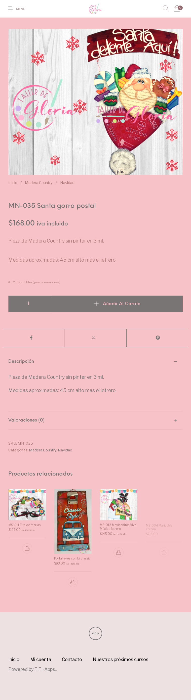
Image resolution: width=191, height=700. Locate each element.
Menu (20, 9)
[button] (27, 548)
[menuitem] (14, 659)
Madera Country (39, 182)
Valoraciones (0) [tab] (26, 420)
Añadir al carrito (121, 304)
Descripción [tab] (21, 361)
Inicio (12, 182)
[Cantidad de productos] (30, 304)
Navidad (67, 182)
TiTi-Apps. (45, 669)
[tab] (95, 382)
